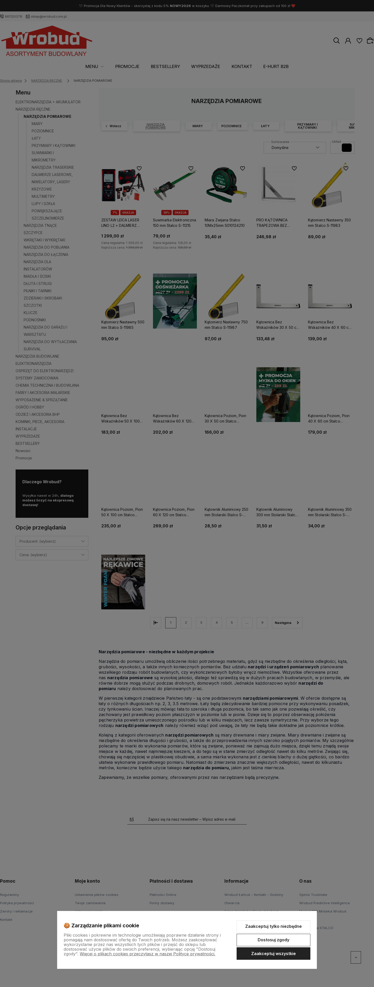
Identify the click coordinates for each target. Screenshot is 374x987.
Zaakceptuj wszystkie (273, 953)
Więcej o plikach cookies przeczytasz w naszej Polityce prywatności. (147, 953)
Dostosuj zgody (273, 939)
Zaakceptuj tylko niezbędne (273, 926)
